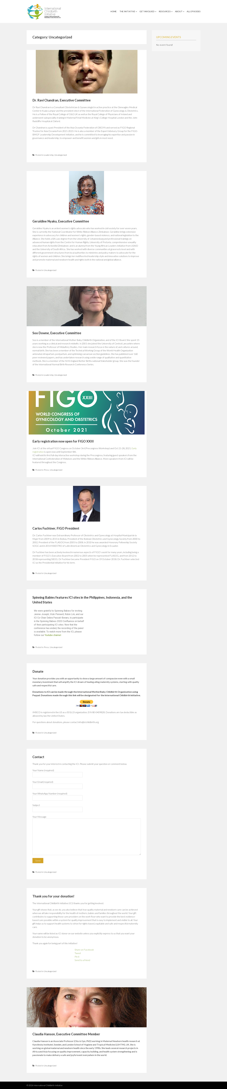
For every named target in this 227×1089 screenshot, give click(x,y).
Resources (165, 11)
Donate (37, 671)
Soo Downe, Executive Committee (56, 333)
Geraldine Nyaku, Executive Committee (60, 221)
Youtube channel (53, 635)
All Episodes (193, 11)
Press (46, 470)
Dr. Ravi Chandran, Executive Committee (61, 100)
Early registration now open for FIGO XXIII (63, 441)
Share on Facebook (84, 949)
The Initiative (127, 11)
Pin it (77, 956)
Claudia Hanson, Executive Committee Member (66, 1034)
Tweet (78, 953)
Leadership (48, 155)
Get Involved (147, 11)
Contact (38, 757)
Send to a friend (82, 960)
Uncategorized (60, 155)
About (178, 11)
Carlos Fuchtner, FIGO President (55, 528)
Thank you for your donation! (53, 896)
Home (114, 11)
